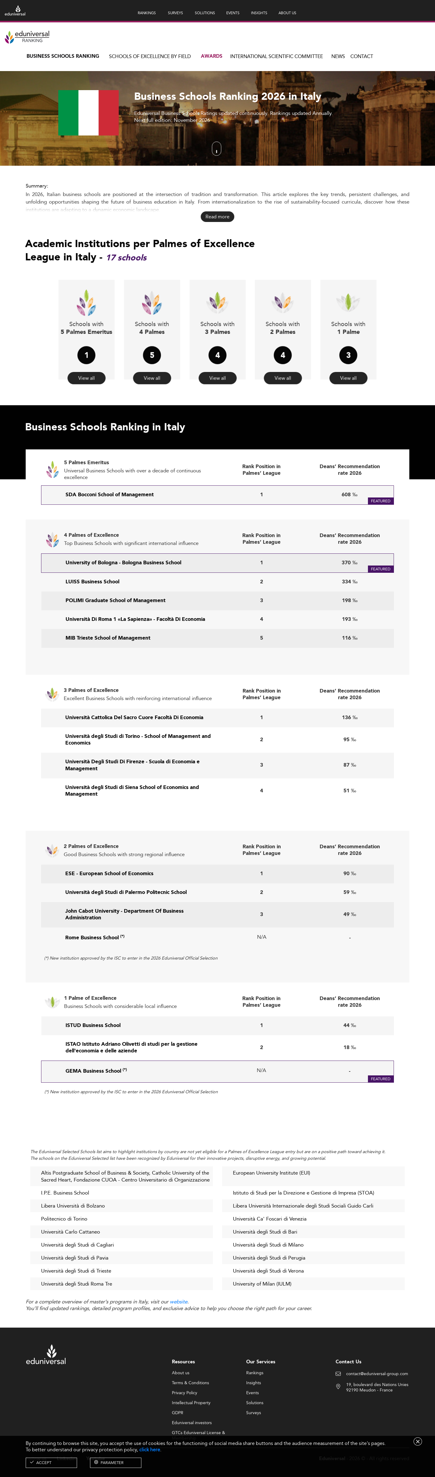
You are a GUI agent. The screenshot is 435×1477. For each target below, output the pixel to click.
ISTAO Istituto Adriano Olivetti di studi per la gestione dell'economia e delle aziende (132, 1076)
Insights (253, 1411)
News (338, 56)
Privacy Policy (184, 1421)
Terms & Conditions (190, 1411)
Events (252, 1421)
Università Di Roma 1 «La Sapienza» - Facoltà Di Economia (135, 648)
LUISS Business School (92, 611)
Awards (211, 56)
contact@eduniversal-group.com (377, 1402)
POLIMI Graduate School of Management (116, 629)
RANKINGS (147, 13)
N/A (261, 965)
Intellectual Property (191, 1431)
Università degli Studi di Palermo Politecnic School (126, 921)
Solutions (254, 1431)
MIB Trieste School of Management (108, 667)
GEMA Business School (96, 1100)
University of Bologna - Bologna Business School (123, 591)
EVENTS (233, 13)
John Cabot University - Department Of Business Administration (124, 943)
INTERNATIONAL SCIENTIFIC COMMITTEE (276, 56)
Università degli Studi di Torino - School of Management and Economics (138, 768)
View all (86, 361)
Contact (361, 56)
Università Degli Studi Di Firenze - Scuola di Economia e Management (132, 794)
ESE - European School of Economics (109, 902)
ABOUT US (287, 13)
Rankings (254, 1401)
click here (149, 1449)
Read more (217, 216)
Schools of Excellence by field (150, 56)
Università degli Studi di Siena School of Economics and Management (132, 819)
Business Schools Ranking (63, 56)
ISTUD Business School (93, 1054)
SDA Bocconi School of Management (110, 523)
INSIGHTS (259, 13)
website (178, 1302)
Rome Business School (94, 967)
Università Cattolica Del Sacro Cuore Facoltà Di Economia (134, 746)
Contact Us (348, 1390)
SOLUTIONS (205, 13)
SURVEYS (175, 13)
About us (180, 1401)
